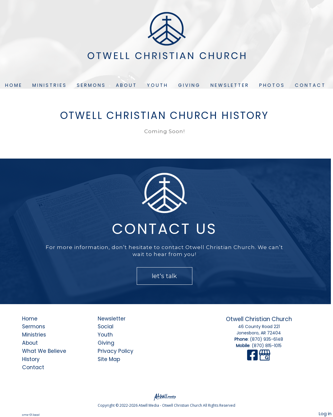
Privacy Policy (115, 351)
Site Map (109, 359)
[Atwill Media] (166, 396)
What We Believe (44, 351)
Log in (325, 414)
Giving (189, 85)
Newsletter (230, 85)
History (31, 359)
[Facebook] (253, 358)
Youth (157, 85)
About (126, 85)
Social (105, 326)
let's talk (164, 276)
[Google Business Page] (264, 358)
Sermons (91, 85)
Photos (272, 85)
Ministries (49, 85)
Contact (310, 85)
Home (13, 85)
